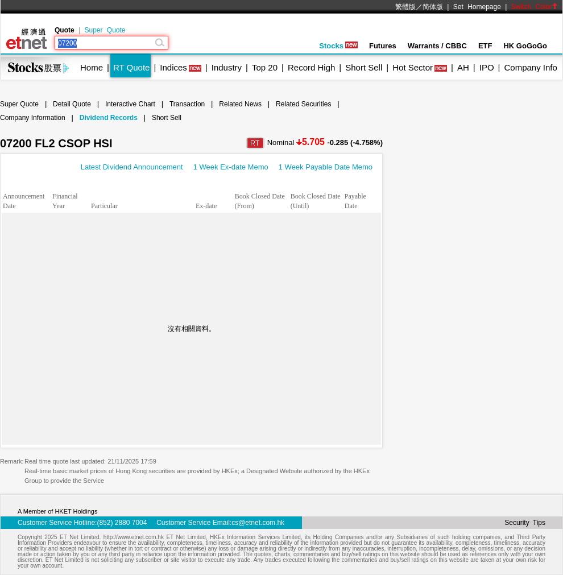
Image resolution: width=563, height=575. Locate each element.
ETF (485, 46)
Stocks (338, 46)
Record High (311, 67)
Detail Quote (72, 104)
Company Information (32, 118)
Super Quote (104, 30)
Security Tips (524, 523)
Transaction (187, 104)
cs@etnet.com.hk (257, 523)
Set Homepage (477, 7)
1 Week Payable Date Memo (325, 167)
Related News (240, 104)
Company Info (530, 67)
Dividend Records (109, 118)
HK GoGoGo (525, 46)
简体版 (433, 7)
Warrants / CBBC (437, 46)
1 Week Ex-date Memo (230, 167)
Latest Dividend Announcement (132, 167)
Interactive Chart (130, 104)
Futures (382, 46)
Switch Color (534, 7)
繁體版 (405, 7)
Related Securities (303, 104)
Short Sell (363, 67)
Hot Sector (412, 67)
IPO (486, 67)
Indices (173, 67)
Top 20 (265, 67)
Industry (227, 67)
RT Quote (131, 67)
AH (463, 67)
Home (91, 67)
